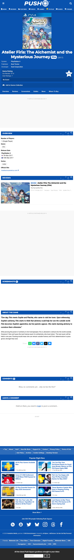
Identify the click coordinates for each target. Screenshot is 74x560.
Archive (28, 453)
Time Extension (35, 541)
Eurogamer (22, 544)
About (11, 449)
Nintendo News (60, 541)
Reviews (15, 91)
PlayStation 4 (15, 61)
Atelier (4, 164)
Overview (5, 91)
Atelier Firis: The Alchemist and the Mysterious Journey (37, 54)
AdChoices (52, 533)
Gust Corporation (17, 67)
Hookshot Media (12, 533)
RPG (3, 147)
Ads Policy (20, 453)
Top (5, 449)
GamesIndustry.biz (39, 544)
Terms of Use (66, 449)
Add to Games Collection (12, 85)
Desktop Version (52, 453)
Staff (17, 449)
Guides (35, 91)
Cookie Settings (38, 453)
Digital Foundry (48, 541)
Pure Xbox (24, 541)
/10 (12, 73)
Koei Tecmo (15, 64)
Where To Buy (53, 91)
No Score (6, 80)
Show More (37, 512)
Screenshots (25, 91)
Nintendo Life (13, 541)
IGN (69, 541)
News (43, 91)
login (39, 406)
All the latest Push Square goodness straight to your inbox (37, 552)
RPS (54, 544)
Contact (45, 449)
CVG (49, 544)
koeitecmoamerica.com (10, 170)
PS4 (60, 190)
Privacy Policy (55, 449)
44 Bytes (45, 533)
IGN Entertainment (30, 533)
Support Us (36, 449)
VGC (29, 544)
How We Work (26, 449)
